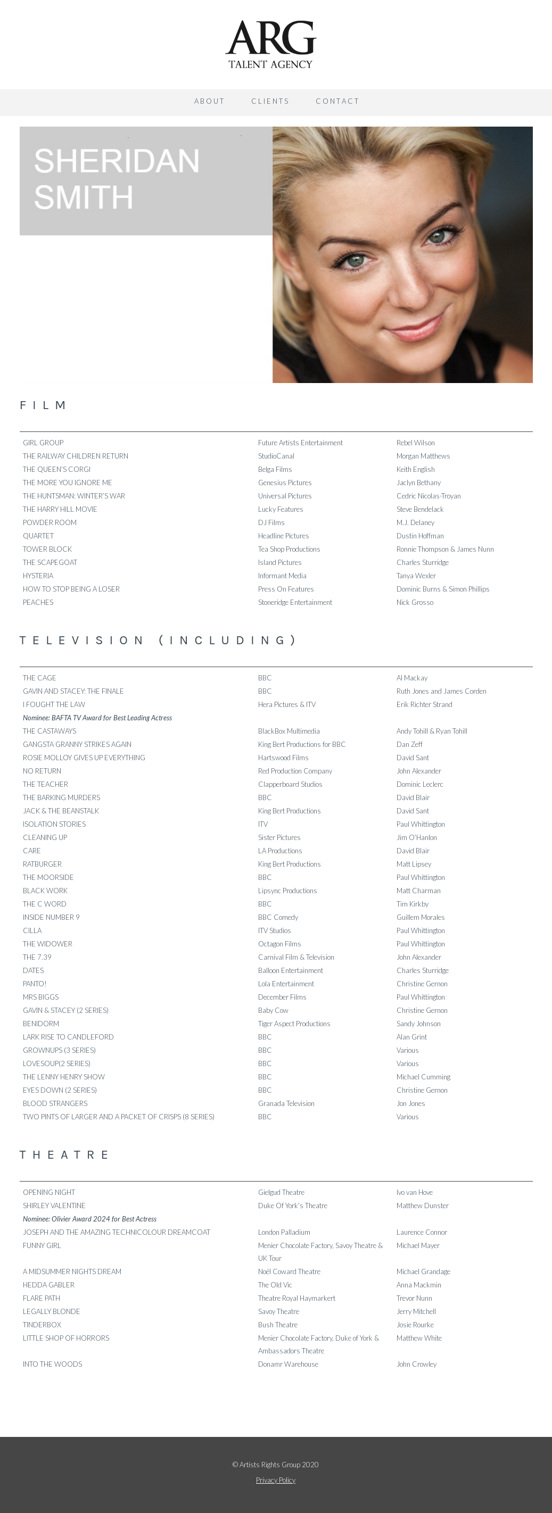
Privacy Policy (275, 1480)
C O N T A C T (337, 101)
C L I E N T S (269, 101)
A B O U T (209, 101)
